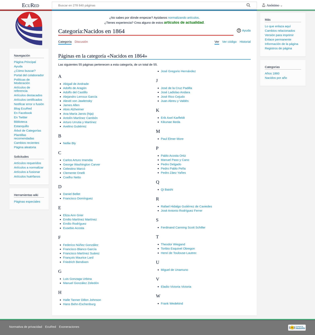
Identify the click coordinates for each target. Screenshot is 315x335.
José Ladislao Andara (175, 92)
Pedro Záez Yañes (173, 172)
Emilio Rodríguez (74, 223)
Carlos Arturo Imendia (78, 160)
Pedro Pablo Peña (173, 168)
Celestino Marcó (74, 168)
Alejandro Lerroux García (80, 96)
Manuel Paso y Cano (175, 159)
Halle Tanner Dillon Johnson (82, 300)
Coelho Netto (72, 177)
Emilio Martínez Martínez (80, 219)
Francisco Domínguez (78, 198)
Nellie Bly (69, 143)
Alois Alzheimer (73, 109)
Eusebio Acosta (73, 228)
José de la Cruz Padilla (176, 88)
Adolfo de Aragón (75, 88)
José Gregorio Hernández (178, 71)
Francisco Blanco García (79, 249)
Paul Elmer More (172, 138)
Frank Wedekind (172, 303)
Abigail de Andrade (76, 83)
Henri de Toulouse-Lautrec (179, 253)
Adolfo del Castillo (75, 92)
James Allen (71, 105)
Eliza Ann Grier (73, 215)
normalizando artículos (183, 17)
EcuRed (30, 5)
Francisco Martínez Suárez (81, 253)
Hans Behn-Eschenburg (79, 304)
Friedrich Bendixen (76, 262)
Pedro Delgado (171, 164)
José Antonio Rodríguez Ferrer (181, 210)
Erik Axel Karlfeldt (173, 117)
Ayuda (246, 30)
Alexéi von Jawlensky (77, 101)
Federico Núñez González (80, 245)
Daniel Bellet (71, 194)
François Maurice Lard (78, 257)
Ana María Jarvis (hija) (78, 113)
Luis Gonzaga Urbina (77, 278)
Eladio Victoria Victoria (176, 286)
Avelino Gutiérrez (74, 126)
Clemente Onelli (74, 173)
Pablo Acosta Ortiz (173, 155)
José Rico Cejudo (173, 96)
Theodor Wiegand (173, 244)
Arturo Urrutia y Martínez (79, 122)
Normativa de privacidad (25, 326)
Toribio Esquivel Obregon (178, 248)
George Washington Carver (81, 164)
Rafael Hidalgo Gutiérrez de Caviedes (186, 206)
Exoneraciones (69, 326)
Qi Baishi (167, 189)
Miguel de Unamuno (174, 269)
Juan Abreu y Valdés (175, 101)
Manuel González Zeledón (81, 283)
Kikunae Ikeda (170, 122)
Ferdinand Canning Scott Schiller (183, 227)
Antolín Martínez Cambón (80, 118)
